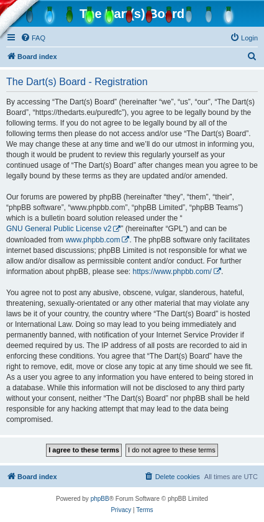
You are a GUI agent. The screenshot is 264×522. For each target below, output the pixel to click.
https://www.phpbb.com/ (171, 271)
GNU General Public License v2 (58, 228)
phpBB (100, 498)
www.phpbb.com (92, 240)
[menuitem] (32, 37)
